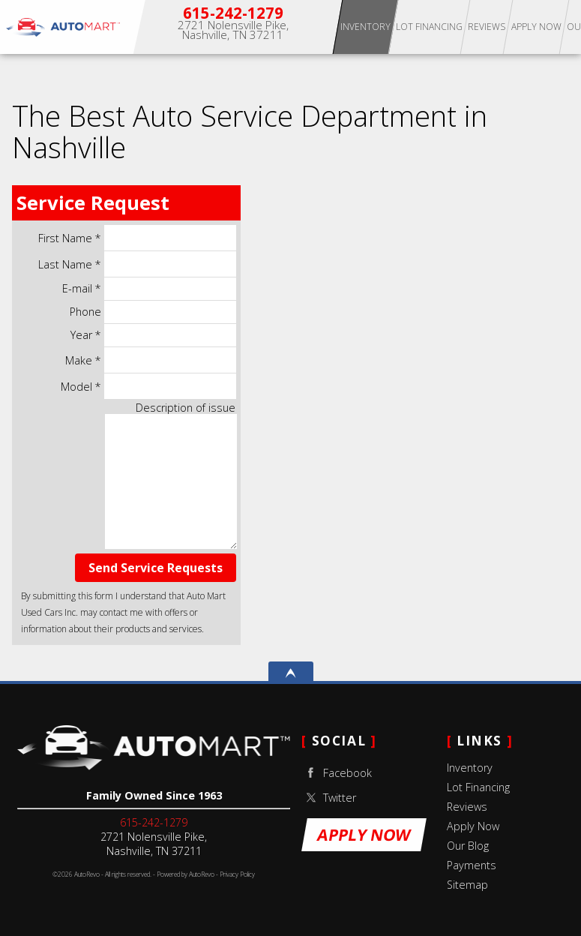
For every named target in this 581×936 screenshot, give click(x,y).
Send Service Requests (155, 568)
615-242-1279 (153, 822)
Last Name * (136, 264)
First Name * (136, 237)
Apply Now (536, 26)
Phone (152, 312)
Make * (150, 360)
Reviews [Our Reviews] (486, 26)
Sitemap (467, 885)
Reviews (467, 807)
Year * (152, 335)
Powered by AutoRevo (185, 874)
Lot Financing (478, 787)
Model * (148, 386)
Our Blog (468, 845)
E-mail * (148, 289)
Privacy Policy (237, 874)
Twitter (328, 797)
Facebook (336, 773)
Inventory (365, 26)
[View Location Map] (233, 30)
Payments (471, 865)
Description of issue (185, 407)
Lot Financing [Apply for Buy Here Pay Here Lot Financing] (429, 26)
